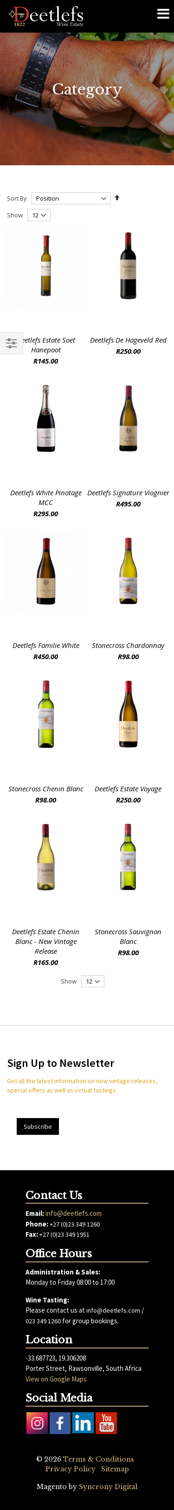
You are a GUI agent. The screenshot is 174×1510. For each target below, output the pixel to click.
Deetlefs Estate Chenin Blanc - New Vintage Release (45, 941)
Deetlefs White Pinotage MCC (46, 497)
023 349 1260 (43, 1321)
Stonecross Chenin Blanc (46, 788)
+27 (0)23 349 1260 (75, 1224)
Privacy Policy (70, 1469)
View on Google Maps (56, 1379)
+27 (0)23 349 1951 (64, 1234)
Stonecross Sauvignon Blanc (128, 936)
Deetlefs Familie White (46, 645)
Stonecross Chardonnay (128, 645)
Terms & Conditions (98, 1459)
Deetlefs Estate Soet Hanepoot (46, 344)
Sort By (17, 198)
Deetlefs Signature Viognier (128, 492)
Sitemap (115, 1469)
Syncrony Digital (108, 1487)
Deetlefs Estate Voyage (128, 788)
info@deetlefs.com (73, 1213)
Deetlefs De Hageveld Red (128, 339)
